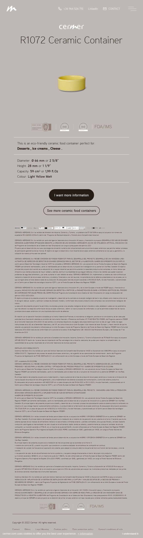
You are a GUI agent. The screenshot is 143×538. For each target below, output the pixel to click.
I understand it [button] (130, 533)
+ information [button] (85, 533)
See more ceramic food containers (71, 210)
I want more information (71, 195)
